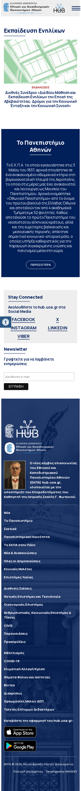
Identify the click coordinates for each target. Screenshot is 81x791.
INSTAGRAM (24, 328)
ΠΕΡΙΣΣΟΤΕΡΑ (40, 265)
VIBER (23, 336)
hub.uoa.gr (63, 720)
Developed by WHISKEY (61, 771)
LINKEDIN (57, 328)
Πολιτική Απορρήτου (28, 771)
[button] (5, 322)
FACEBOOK (23, 319)
